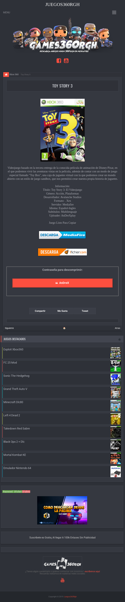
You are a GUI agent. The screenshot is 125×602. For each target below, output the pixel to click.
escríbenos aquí (92, 571)
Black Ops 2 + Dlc (14, 441)
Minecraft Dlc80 (13, 402)
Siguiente (9, 328)
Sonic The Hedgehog (16, 375)
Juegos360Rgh (62, 4)
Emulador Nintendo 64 (17, 468)
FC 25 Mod (10, 362)
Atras (117, 328)
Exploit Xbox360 (13, 349)
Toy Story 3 (62, 86)
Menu (6, 12)
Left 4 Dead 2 (11, 415)
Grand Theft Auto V (15, 389)
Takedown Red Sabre (16, 428)
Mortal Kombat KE (14, 454)
